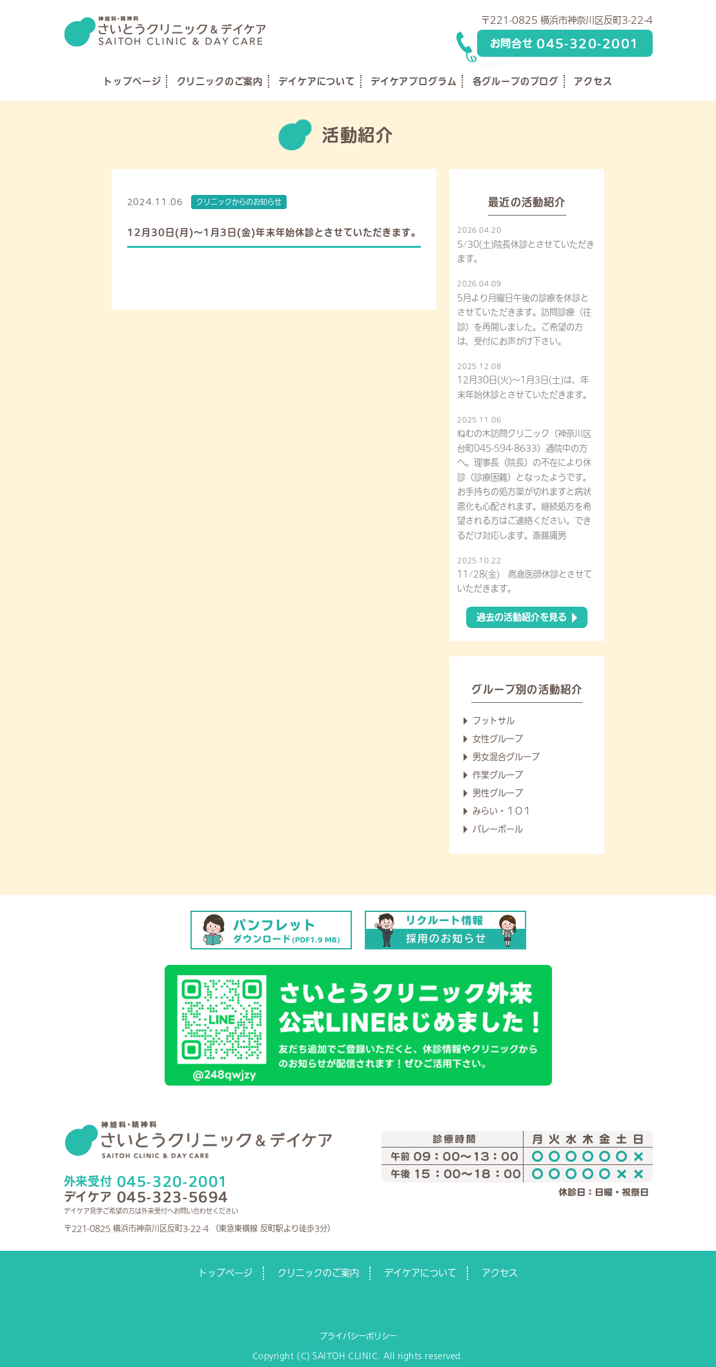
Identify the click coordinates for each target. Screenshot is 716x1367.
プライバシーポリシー (358, 1336)
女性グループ (498, 738)
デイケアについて (316, 81)
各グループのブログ (516, 81)
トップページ (132, 81)
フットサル (494, 720)
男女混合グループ (506, 757)
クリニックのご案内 (220, 81)
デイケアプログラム (414, 81)
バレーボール (498, 829)
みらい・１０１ (502, 811)
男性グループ (498, 793)
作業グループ (498, 775)
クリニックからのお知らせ (238, 201)
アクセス (593, 81)
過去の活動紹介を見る (521, 617)
